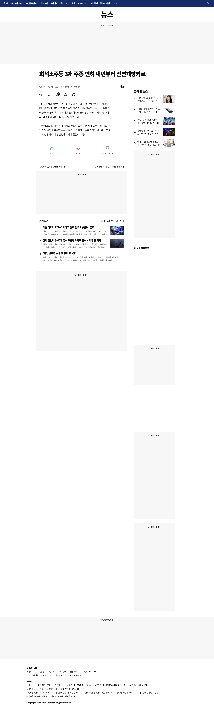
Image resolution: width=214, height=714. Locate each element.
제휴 (39, 685)
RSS (89, 685)
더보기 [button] (116, 3)
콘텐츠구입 (46, 685)
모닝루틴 (94, 3)
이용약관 (98, 685)
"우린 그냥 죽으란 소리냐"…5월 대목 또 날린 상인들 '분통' (149, 122)
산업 (67, 3)
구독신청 (40, 671)
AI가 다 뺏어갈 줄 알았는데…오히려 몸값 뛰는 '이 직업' (149, 144)
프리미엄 (106, 3)
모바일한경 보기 (117, 166)
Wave (79, 3)
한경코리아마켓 (16, 3)
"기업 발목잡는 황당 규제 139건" (59, 253)
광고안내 (62, 671)
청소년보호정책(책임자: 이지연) (135, 685)
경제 (61, 3)
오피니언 (54, 3)
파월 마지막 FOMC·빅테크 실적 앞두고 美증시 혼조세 (70, 227)
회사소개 (29, 671)
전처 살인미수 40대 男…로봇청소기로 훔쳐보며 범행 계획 (72, 240)
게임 (86, 3)
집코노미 (44, 3)
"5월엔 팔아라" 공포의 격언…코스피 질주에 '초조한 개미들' (148, 133)
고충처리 (51, 671)
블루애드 (73, 671)
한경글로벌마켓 (32, 3)
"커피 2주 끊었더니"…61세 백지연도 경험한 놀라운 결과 (149, 100)
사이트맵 (69, 685)
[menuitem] (41, 95)
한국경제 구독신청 (102, 166)
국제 (73, 3)
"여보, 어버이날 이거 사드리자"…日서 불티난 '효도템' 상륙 (148, 111)
